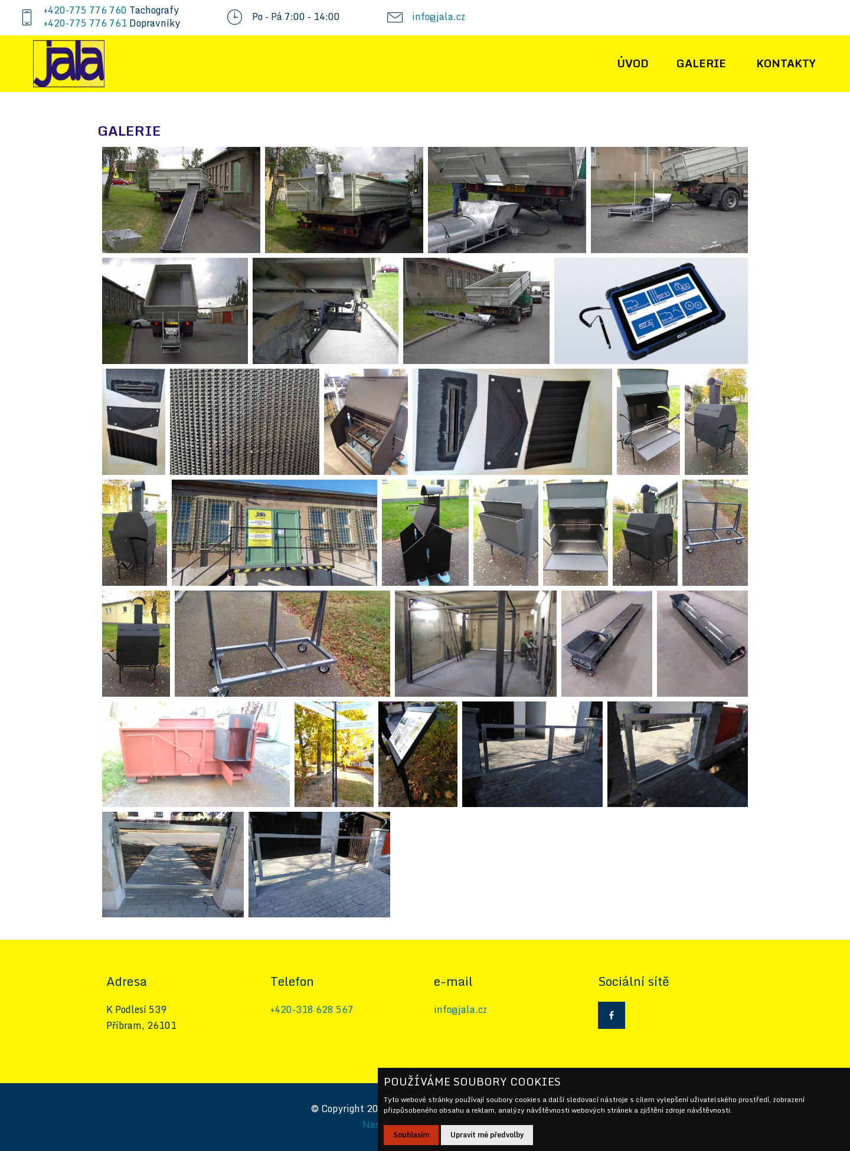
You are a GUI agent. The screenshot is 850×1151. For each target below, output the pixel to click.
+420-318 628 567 (312, 1009)
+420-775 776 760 (85, 10)
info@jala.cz (438, 16)
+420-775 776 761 (85, 23)
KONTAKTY (786, 63)
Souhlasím (411, 1134)
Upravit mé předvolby (487, 1134)
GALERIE (701, 63)
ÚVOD (633, 63)
